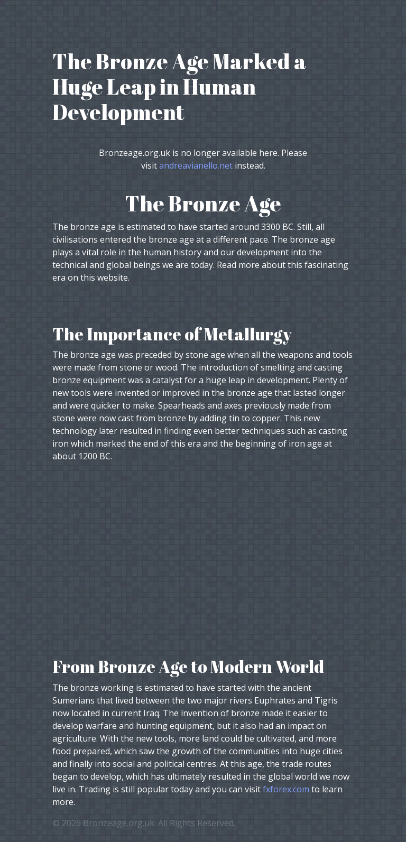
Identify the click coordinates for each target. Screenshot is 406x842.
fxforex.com (286, 789)
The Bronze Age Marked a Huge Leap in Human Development (179, 86)
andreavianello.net (196, 165)
